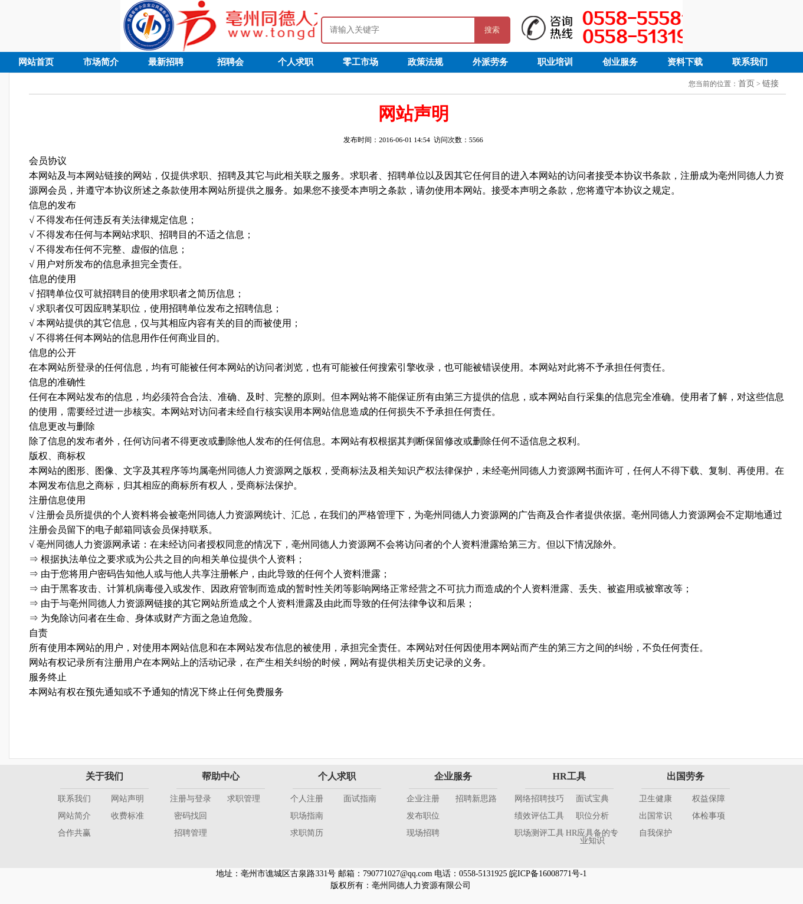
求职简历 (306, 832)
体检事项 (708, 815)
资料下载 (685, 62)
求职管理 (243, 798)
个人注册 (306, 798)
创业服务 (620, 62)
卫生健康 (655, 798)
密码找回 (190, 815)
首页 (746, 83)
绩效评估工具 (539, 815)
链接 (770, 83)
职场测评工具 (539, 832)
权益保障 (708, 798)
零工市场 (360, 62)
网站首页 (36, 62)
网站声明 (127, 798)
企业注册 (423, 798)
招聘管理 (190, 832)
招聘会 (230, 62)
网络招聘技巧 (539, 798)
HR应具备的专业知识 (592, 836)
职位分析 (592, 815)
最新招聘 (165, 62)
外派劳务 (490, 62)
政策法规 (425, 62)
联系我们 (750, 62)
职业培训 (555, 62)
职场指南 (306, 815)
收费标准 (127, 815)
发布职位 (423, 815)
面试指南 (359, 798)
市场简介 (101, 62)
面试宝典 (592, 798)
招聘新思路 (476, 798)
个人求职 (295, 62)
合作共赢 (74, 832)
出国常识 (655, 815)
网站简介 (74, 815)
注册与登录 (190, 798)
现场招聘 (423, 832)
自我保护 (655, 832)
